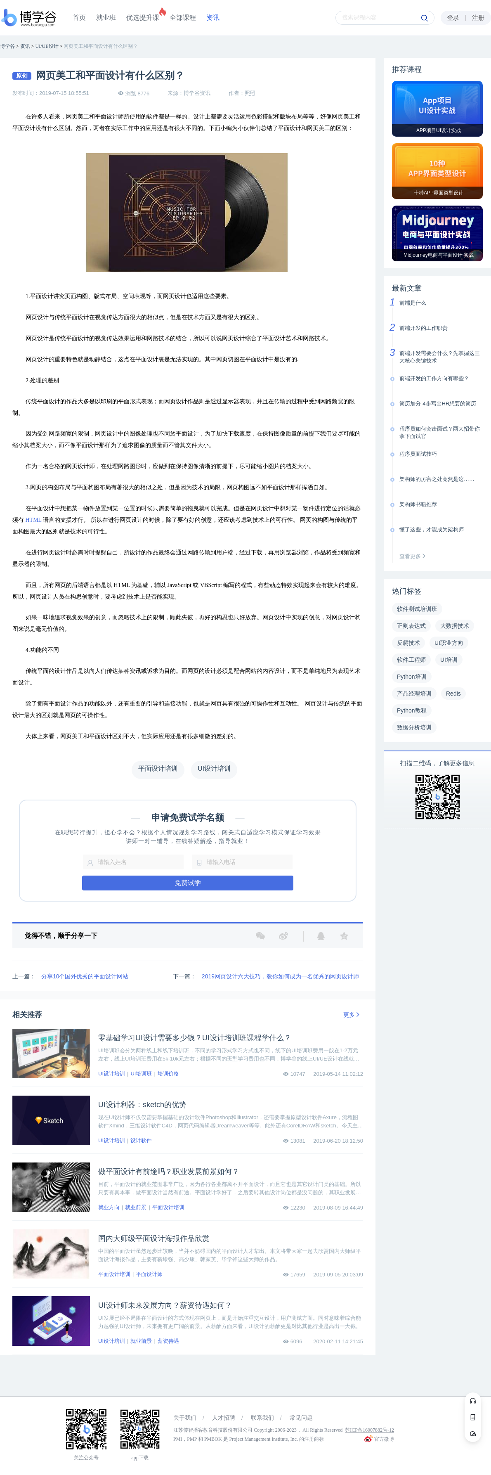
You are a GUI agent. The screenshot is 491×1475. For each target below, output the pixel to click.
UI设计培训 (111, 1073)
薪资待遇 (168, 1341)
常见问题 (301, 1418)
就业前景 (135, 1207)
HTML (34, 520)
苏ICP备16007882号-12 (369, 1430)
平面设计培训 (168, 1207)
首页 (79, 17)
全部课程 (183, 17)
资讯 (213, 17)
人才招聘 (223, 1418)
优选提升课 (142, 17)
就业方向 (109, 1207)
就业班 (106, 17)
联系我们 (262, 1418)
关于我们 (184, 1418)
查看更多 (414, 556)
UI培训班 (141, 1073)
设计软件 (141, 1140)
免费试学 (188, 882)
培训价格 (168, 1073)
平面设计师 (149, 1274)
